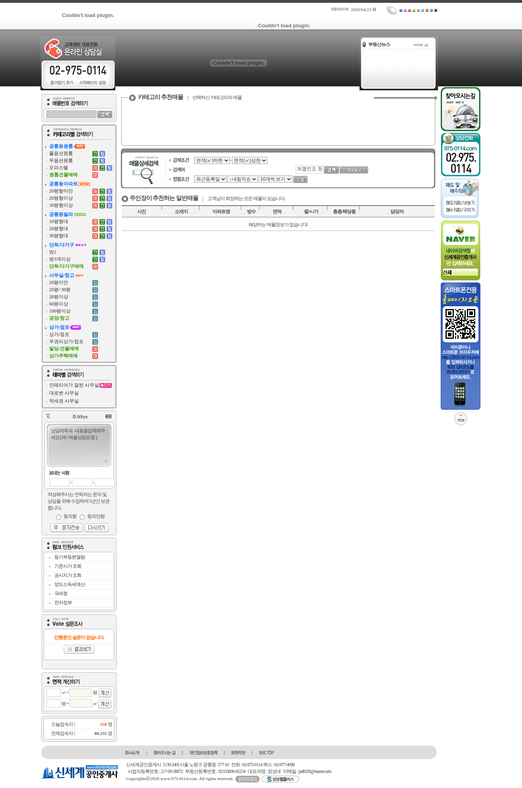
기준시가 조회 (67, 566)
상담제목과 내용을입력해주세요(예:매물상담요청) (78, 445)
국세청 (60, 593)
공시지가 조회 (67, 575)
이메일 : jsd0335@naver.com (307, 771)
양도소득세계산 (69, 584)
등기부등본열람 (69, 557)
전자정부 (63, 602)
